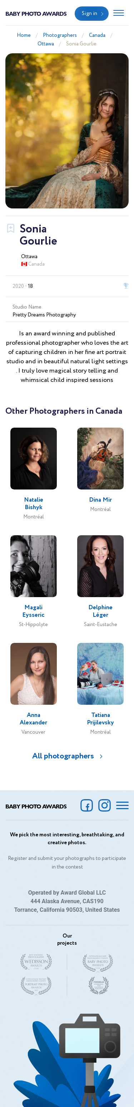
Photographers (60, 35)
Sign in (89, 14)
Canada (97, 35)
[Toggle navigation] (119, 13)
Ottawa (46, 44)
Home (24, 35)
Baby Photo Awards (35, 13)
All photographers (63, 756)
